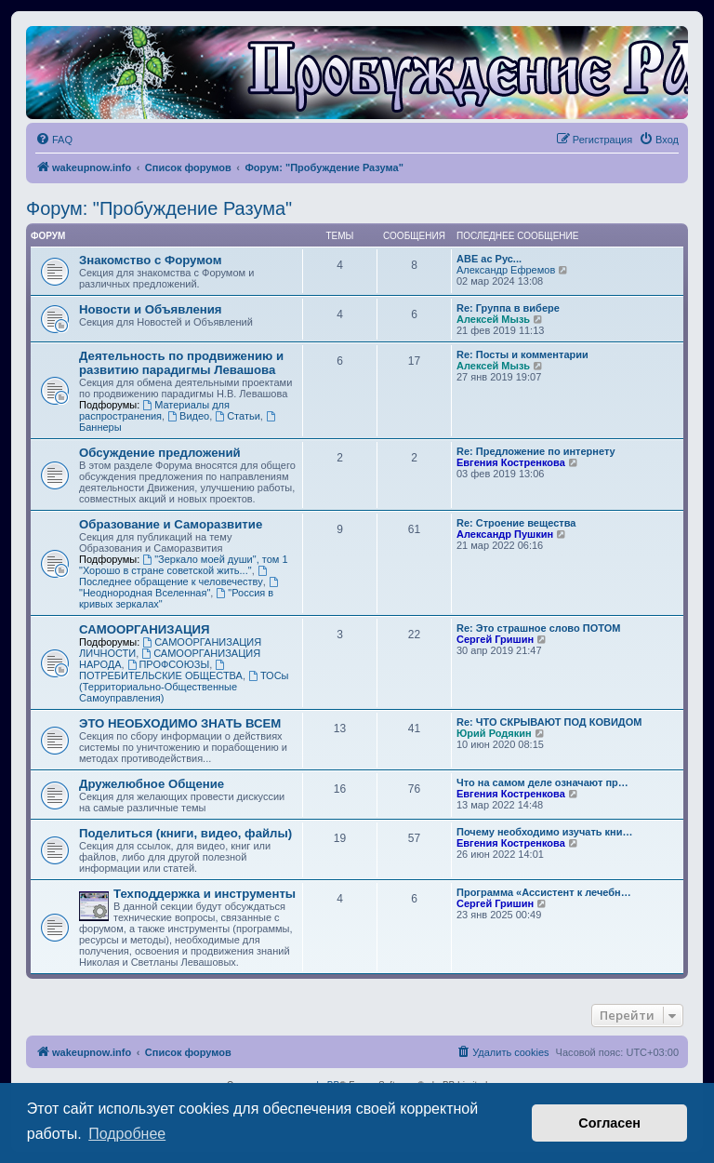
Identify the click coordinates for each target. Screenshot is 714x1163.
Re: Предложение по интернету (535, 451)
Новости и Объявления (150, 309)
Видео (188, 415)
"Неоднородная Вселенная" (180, 587)
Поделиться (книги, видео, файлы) (185, 833)
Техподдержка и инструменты (204, 894)
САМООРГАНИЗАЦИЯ (144, 629)
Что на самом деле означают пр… (542, 782)
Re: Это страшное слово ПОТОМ (538, 628)
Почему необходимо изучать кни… (544, 831)
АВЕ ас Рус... (489, 258)
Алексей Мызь (493, 319)
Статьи (237, 415)
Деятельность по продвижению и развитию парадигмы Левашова (181, 363)
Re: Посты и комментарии (522, 354)
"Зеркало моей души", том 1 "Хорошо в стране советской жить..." (183, 565)
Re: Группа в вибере (508, 308)
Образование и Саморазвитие (170, 524)
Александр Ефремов (505, 269)
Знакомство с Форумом (150, 260)
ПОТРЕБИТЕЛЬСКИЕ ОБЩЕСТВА (161, 670)
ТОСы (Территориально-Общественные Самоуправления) (184, 686)
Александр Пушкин (504, 534)
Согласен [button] (609, 1123)
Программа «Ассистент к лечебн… (543, 892)
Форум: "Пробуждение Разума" (159, 208)
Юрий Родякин (494, 733)
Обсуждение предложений (160, 453)
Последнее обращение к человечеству (174, 576)
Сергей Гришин (495, 639)
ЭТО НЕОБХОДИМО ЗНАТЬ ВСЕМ (180, 723)
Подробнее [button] (126, 1134)
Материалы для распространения (154, 410)
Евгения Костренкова (510, 462)
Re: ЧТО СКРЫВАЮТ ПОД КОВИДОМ (548, 722)
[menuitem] (54, 139)
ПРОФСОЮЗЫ (168, 664)
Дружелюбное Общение (151, 784)
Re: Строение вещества (515, 522)
